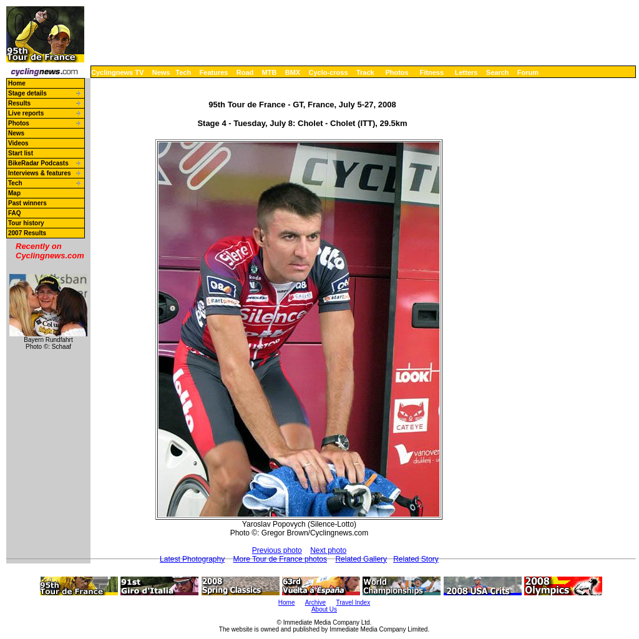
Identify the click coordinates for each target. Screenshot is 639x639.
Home (17, 83)
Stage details (27, 93)
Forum (528, 72)
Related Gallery (361, 559)
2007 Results (27, 233)
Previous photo (277, 550)
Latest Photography (192, 559)
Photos (396, 72)
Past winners (27, 203)
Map (14, 193)
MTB (269, 72)
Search (497, 72)
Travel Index (353, 602)
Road (245, 72)
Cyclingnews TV (117, 72)
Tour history (26, 223)
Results (19, 103)
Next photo (328, 550)
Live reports (26, 113)
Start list (20, 153)
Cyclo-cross (328, 72)
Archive (315, 602)
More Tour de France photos (280, 559)
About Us (324, 609)
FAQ (14, 213)
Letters (466, 72)
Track (365, 72)
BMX (292, 72)
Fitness (431, 72)
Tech (183, 72)
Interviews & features (39, 173)
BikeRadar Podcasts (38, 163)
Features (214, 72)
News (161, 72)
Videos (18, 143)
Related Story (416, 559)
